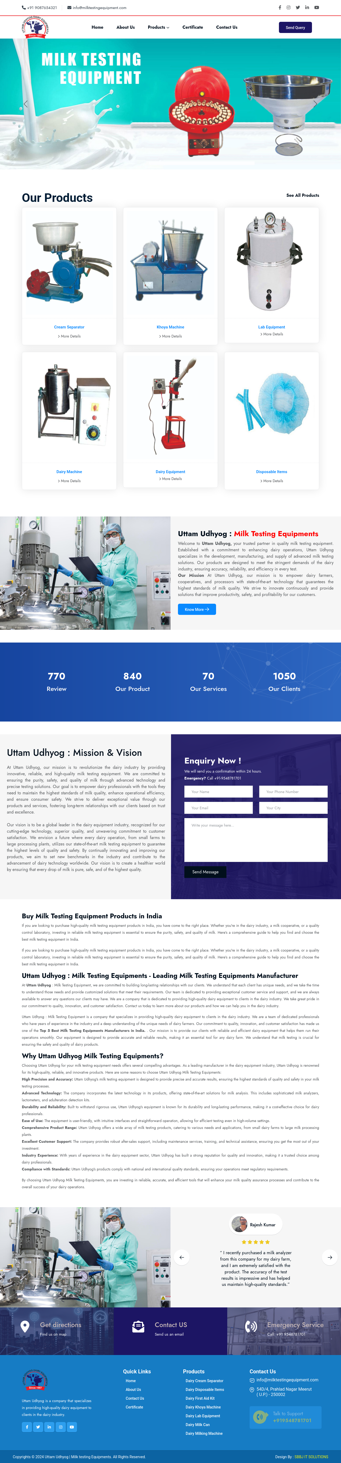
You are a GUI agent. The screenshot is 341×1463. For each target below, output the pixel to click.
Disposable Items (271, 471)
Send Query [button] (295, 28)
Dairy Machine (69, 471)
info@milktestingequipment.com (96, 8)
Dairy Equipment (170, 471)
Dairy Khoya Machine (203, 1407)
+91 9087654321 (39, 8)
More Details (69, 336)
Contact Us (226, 27)
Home (97, 27)
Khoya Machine (170, 327)
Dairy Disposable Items (205, 1389)
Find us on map (53, 1334)
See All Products (302, 195)
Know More (197, 609)
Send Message (205, 872)
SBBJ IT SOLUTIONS (311, 1457)
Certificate (192, 27)
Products (156, 27)
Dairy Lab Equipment (203, 1416)
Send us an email (169, 1334)
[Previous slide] (182, 1257)
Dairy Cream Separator (204, 1381)
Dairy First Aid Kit (200, 1398)
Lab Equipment (271, 327)
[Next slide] (330, 1257)
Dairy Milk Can (198, 1425)
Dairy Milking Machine (204, 1433)
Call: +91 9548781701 (286, 1334)
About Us (125, 27)
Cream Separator (69, 327)
